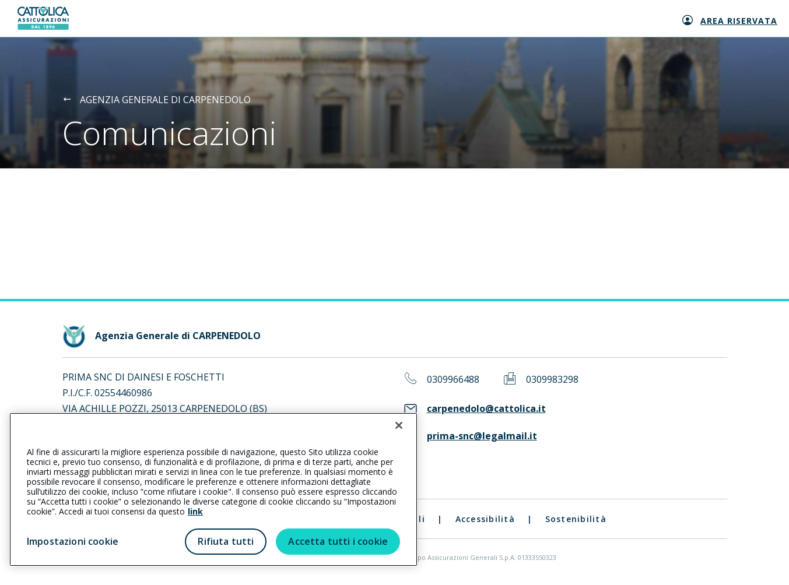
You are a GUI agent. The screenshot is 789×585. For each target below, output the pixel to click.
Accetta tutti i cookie (338, 541)
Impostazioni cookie (72, 541)
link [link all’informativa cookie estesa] (195, 511)
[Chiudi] (399, 425)
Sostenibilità (575, 518)
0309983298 (552, 379)
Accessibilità (485, 518)
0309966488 (453, 379)
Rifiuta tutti (226, 541)
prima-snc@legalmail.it (482, 436)
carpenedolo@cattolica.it (486, 408)
